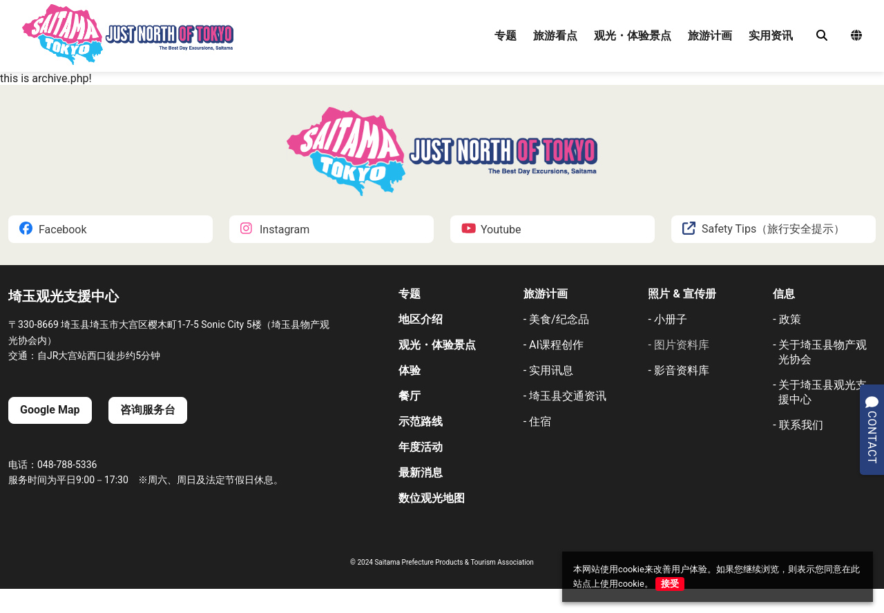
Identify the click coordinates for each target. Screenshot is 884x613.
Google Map (50, 409)
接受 (670, 583)
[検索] (822, 36)
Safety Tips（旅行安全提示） (763, 229)
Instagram (274, 229)
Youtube (491, 229)
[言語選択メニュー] (856, 36)
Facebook (52, 229)
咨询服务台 (147, 409)
